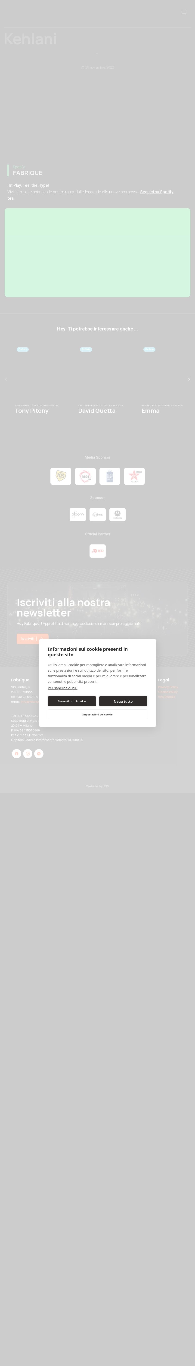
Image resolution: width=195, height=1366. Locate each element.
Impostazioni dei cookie (97, 714)
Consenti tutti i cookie (72, 701)
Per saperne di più (62, 688)
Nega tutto (123, 701)
